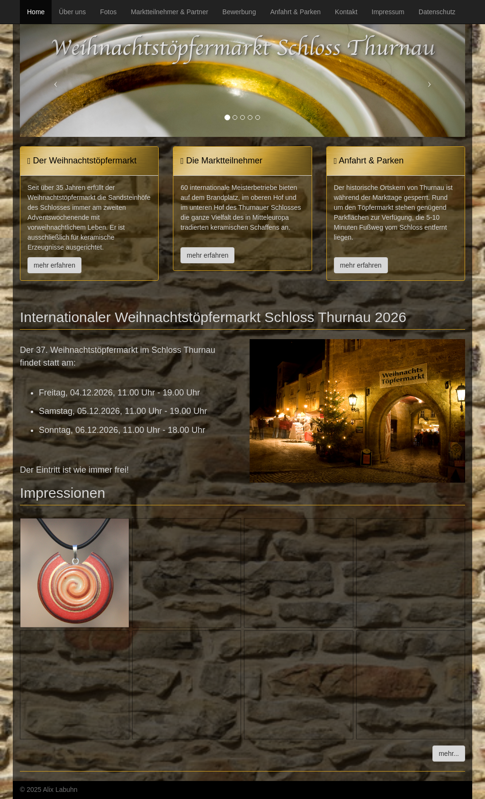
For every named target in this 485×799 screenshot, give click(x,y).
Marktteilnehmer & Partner (169, 12)
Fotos (108, 12)
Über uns (72, 12)
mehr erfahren (54, 265)
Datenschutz (437, 12)
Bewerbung (239, 12)
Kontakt (346, 12)
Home (36, 12)
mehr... (449, 753)
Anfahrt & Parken (295, 12)
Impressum (388, 12)
